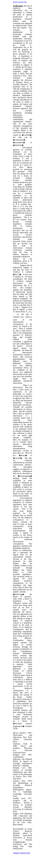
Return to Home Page (20, 2)
